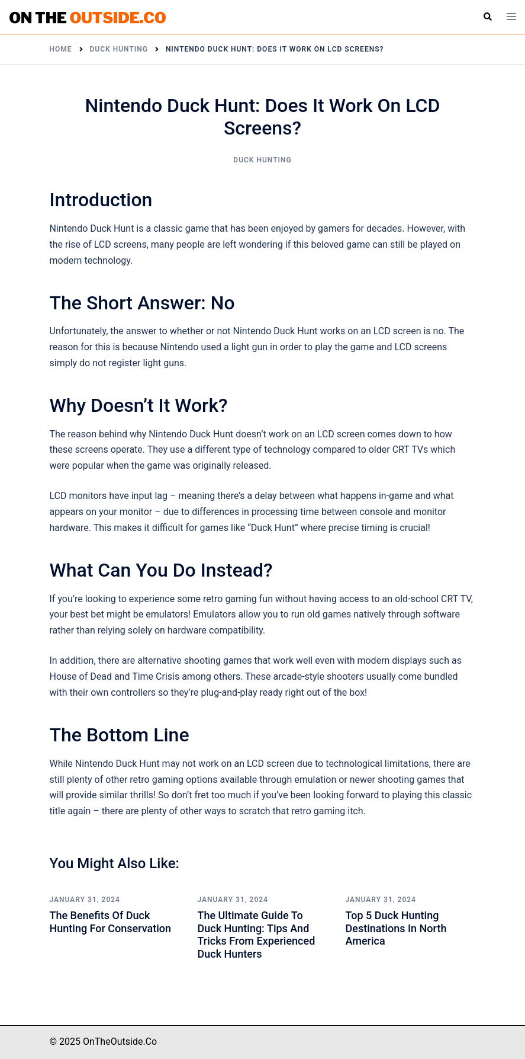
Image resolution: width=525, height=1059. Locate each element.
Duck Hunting (262, 160)
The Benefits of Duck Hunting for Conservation (111, 922)
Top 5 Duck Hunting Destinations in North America (396, 928)
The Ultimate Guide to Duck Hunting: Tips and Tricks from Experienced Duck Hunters (256, 934)
